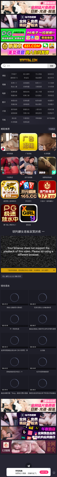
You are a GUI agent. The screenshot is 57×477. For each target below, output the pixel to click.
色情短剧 (26, 122)
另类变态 (51, 95)
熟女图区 (39, 104)
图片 (4, 102)
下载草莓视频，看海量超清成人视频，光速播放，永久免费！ (31, 270)
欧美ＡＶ (39, 83)
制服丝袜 (14, 95)
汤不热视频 (51, 118)
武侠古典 (51, 109)
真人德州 (26, 74)
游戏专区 (51, 74)
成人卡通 (39, 92)
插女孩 (14, 118)
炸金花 (26, 78)
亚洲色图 (26, 100)
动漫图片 (51, 100)
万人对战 (39, 74)
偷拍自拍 (26, 92)
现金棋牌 (39, 78)
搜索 (51, 66)
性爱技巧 (51, 113)
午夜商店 (26, 118)
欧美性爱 (51, 92)
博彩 (4, 75)
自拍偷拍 (26, 83)
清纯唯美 (26, 104)
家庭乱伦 (26, 109)
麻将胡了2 (14, 78)
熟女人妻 (14, 87)
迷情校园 (14, 113)
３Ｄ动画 (51, 83)
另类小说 (26, 113)
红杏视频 (14, 122)
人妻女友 (39, 109)
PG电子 (14, 74)
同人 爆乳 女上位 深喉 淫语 (11, 276)
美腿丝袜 (14, 104)
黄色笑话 (39, 113)
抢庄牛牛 (51, 78)
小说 (4, 111)
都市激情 (14, 109)
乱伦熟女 (39, 95)
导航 (4, 120)
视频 (4, 84)
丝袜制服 (26, 87)
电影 (4, 93)
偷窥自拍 (14, 100)
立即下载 (44, 472)
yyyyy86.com (28, 60)
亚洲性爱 (14, 92)
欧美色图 (39, 100)
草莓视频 (39, 118)
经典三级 (26, 95)
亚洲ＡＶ (14, 83)
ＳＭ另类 (51, 87)
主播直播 (39, 87)
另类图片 (51, 104)
